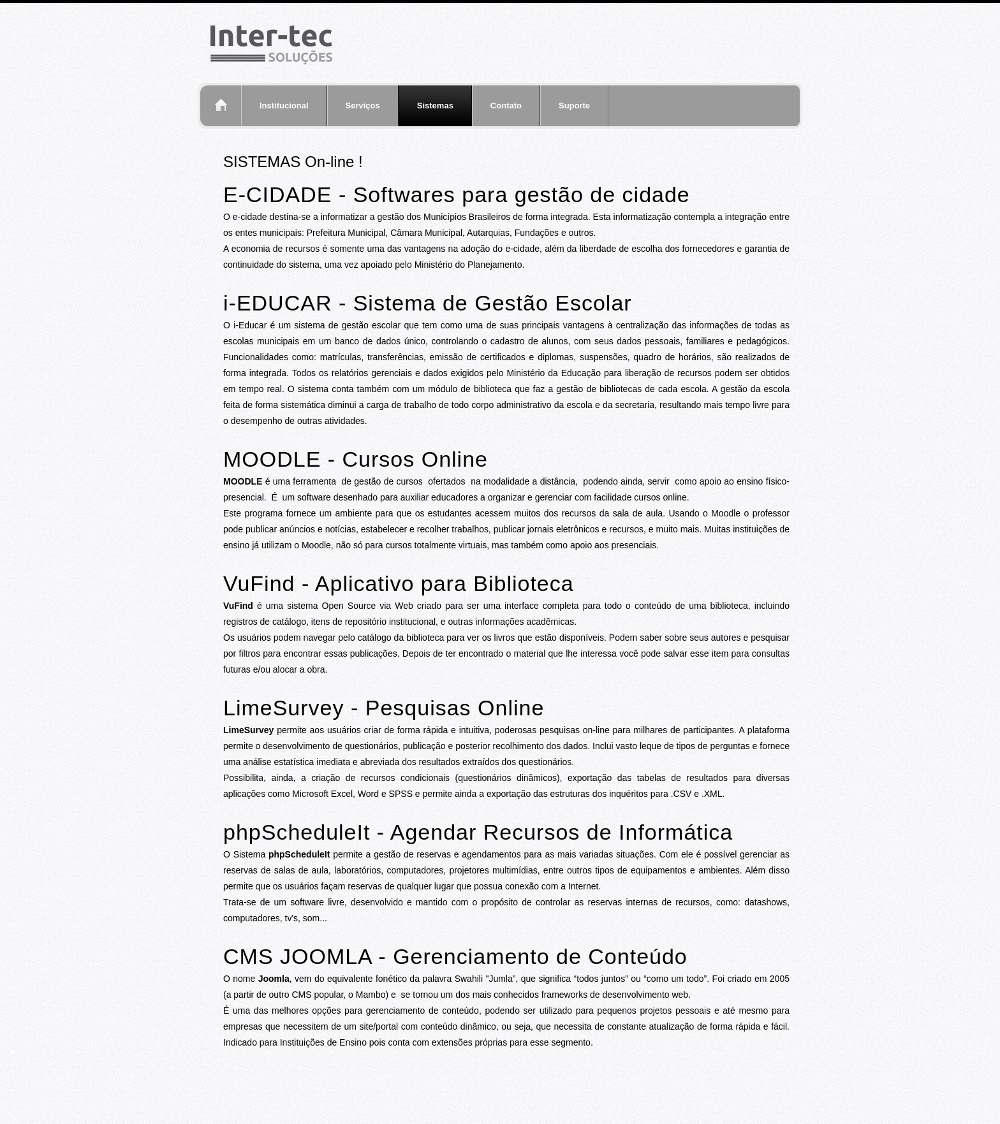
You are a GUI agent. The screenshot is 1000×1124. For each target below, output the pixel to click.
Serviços (363, 105)
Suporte (574, 105)
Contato (506, 105)
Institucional (284, 105)
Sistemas (435, 105)
